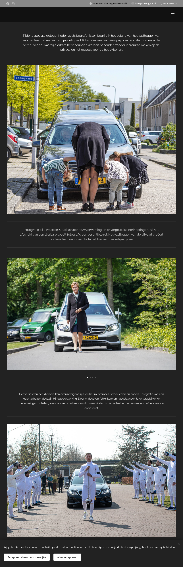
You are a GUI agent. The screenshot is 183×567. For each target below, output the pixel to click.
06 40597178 (170, 3)
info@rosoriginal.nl (145, 3)
